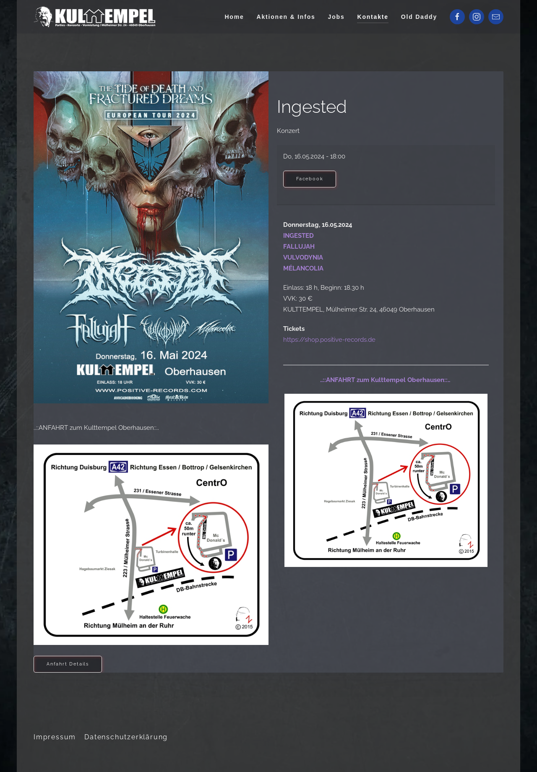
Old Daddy (419, 16)
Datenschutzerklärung (126, 737)
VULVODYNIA (303, 257)
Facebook (309, 179)
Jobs (336, 16)
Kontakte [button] (372, 16)
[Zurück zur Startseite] (96, 17)
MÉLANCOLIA (303, 268)
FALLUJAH (299, 246)
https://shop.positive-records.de (329, 339)
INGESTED (298, 235)
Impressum (55, 737)
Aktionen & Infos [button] (286, 16)
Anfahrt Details (68, 664)
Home (234, 16)
